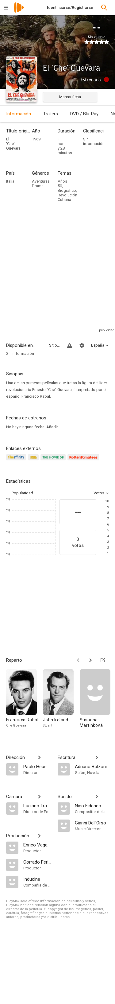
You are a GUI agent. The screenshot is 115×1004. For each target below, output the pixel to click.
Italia (10, 181)
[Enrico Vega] (37, 845)
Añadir (52, 427)
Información (18, 114)
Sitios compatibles (54, 345)
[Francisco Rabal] (24, 701)
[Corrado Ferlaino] (37, 862)
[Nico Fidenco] (92, 805)
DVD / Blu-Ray (84, 114)
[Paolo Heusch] (37, 766)
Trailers (50, 114)
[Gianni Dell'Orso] (92, 823)
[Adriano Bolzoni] (92, 766)
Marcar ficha (70, 97)
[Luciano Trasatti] (37, 805)
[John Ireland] (61, 701)
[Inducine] (37, 879)
